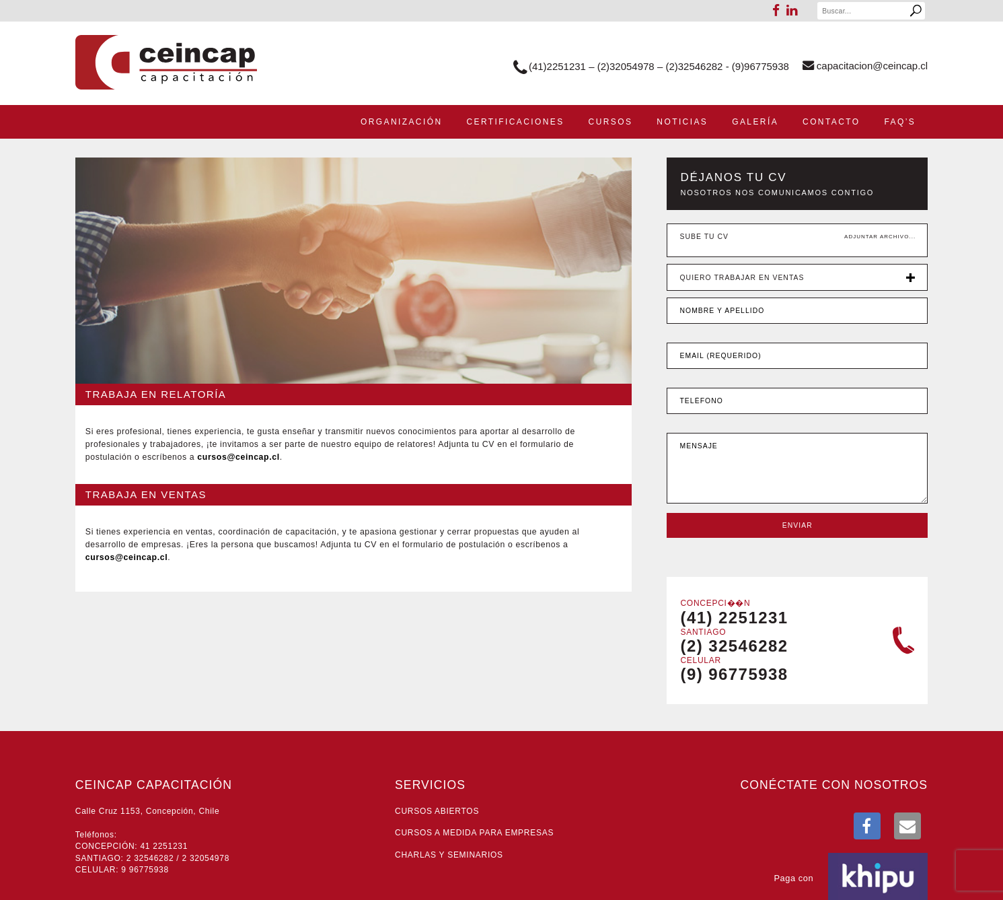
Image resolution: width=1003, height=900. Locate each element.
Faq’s (900, 122)
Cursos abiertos (437, 811)
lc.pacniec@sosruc (238, 457)
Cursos (611, 122)
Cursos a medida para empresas (474, 832)
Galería (755, 122)
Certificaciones (515, 122)
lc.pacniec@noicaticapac (865, 65)
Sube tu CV (704, 236)
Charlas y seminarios (449, 855)
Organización (401, 122)
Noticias (682, 122)
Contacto (831, 122)
